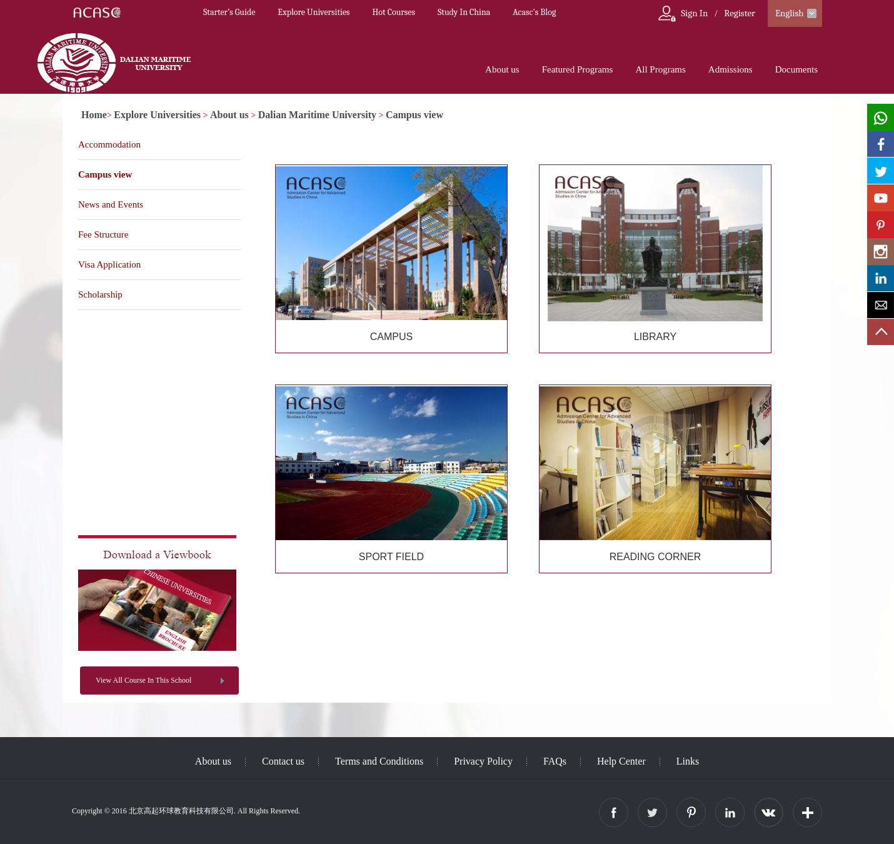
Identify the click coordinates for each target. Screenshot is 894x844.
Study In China (464, 12)
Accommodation (109, 144)
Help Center (621, 761)
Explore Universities (313, 12)
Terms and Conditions (379, 761)
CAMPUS (391, 336)
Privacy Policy (483, 761)
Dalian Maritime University (317, 114)
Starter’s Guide (229, 12)
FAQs (554, 761)
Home (94, 114)
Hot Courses (394, 12)
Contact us (283, 761)
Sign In (694, 13)
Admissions (730, 69)
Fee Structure (103, 234)
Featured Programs (577, 69)
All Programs (660, 69)
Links (687, 761)
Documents (796, 69)
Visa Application (109, 264)
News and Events (110, 204)
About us (502, 69)
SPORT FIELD (391, 556)
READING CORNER (655, 556)
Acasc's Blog (534, 12)
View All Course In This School (143, 680)
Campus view (414, 114)
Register (739, 13)
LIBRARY (655, 336)
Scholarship (100, 294)
